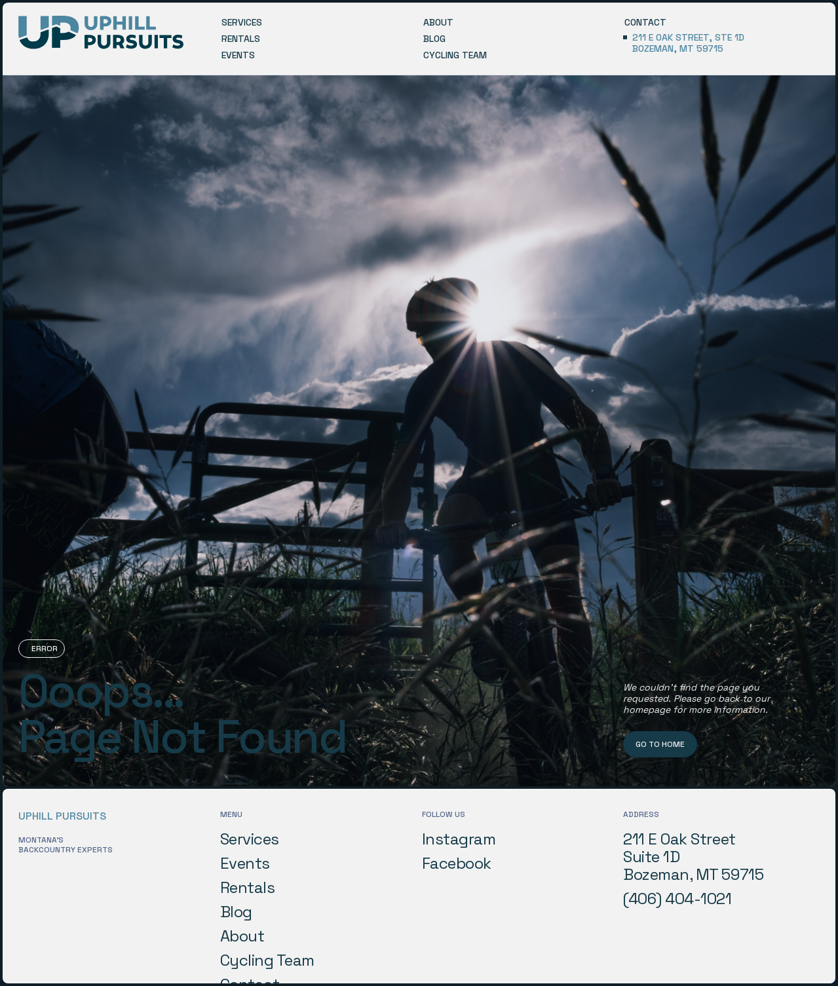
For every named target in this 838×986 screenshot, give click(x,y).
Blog (236, 912)
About (242, 936)
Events (245, 863)
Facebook (456, 863)
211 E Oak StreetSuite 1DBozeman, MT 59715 (693, 856)
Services (249, 839)
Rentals (247, 888)
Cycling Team (267, 960)
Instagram (459, 839)
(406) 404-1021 (677, 899)
